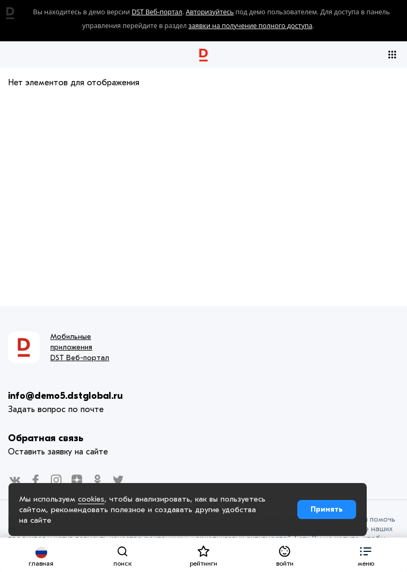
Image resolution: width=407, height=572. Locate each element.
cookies (91, 499)
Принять (327, 509)
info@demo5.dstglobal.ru (65, 395)
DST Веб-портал (156, 11)
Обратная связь (45, 438)
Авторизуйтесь (209, 11)
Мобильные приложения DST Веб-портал (79, 347)
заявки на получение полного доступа (251, 25)
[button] (365, 555)
